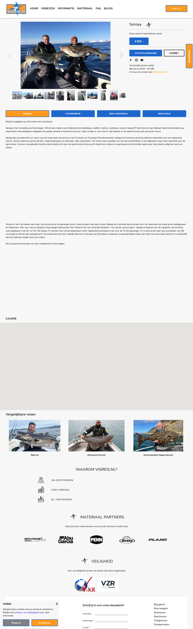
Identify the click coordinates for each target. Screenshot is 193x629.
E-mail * (86, 627)
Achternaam (88, 620)
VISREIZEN (48, 8)
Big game (159, 604)
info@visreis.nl (160, 71)
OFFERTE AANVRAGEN (146, 53)
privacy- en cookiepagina (27, 612)
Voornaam (87, 613)
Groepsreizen (161, 624)
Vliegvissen (160, 620)
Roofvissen (160, 616)
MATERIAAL (85, 8)
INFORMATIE (66, 8)
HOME (34, 8)
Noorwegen (161, 608)
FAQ (98, 8)
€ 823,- (139, 41)
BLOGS (108, 8)
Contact (176, 8)
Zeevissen (160, 612)
